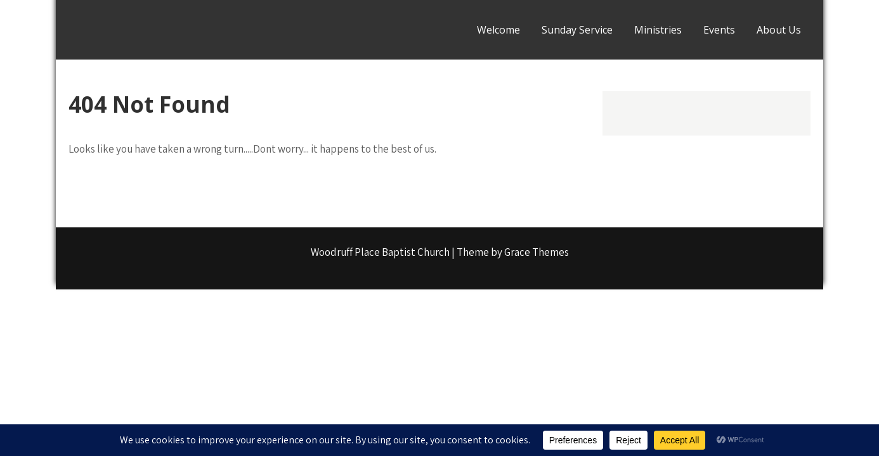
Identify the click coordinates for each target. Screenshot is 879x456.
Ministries (658, 30)
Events (719, 30)
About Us (779, 30)
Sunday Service (577, 30)
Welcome (498, 30)
